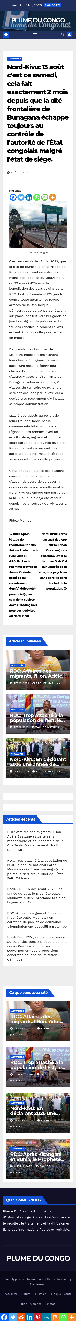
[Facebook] (13, 197)
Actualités (14, 59)
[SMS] (44, 197)
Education (39, 1294)
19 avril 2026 (24, 1028)
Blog (24, 1303)
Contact (50, 1303)
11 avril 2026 (24, 1074)
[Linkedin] (28, 197)
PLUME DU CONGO (38, 20)
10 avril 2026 (24, 1120)
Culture (25, 1294)
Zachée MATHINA (46, 683)
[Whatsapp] (36, 197)
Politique (55, 1294)
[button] (62, 34)
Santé (67, 1294)
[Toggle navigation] (35, 35)
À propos (35, 1303)
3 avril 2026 (23, 1166)
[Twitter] (21, 197)
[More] (52, 197)
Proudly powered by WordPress (25, 1279)
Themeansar (37, 1284)
